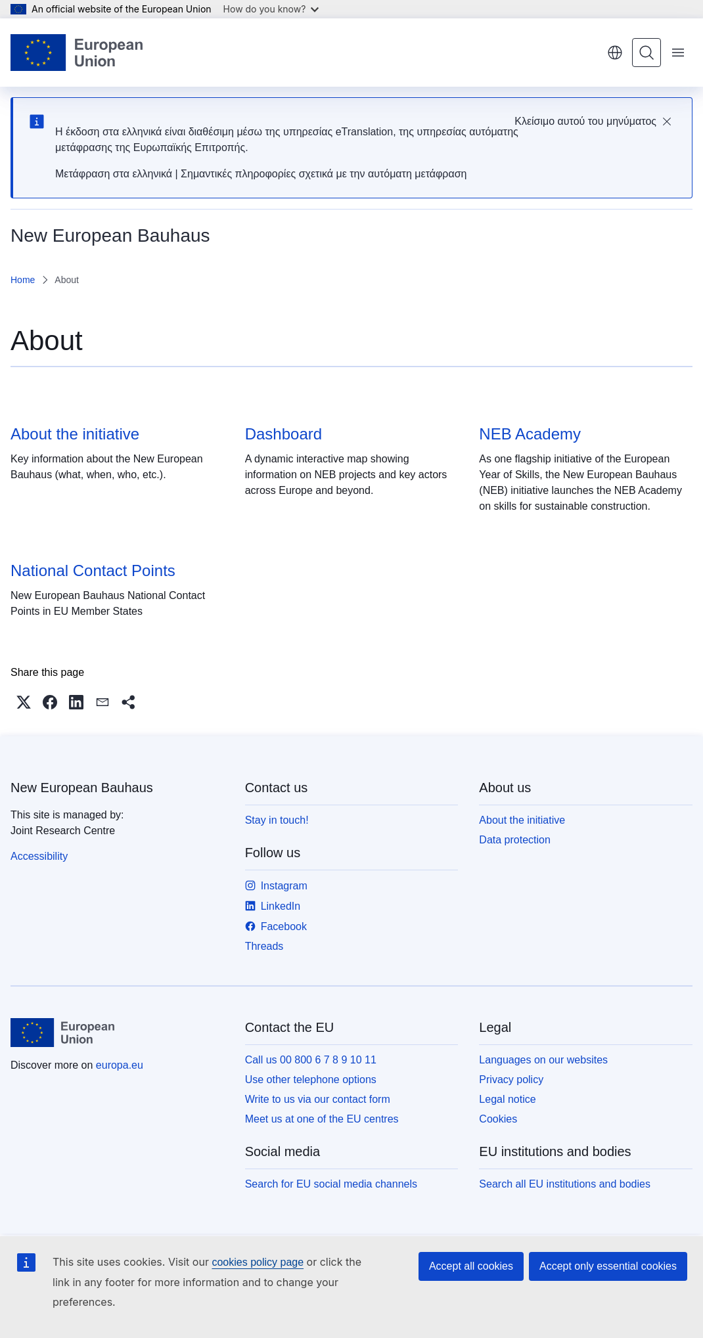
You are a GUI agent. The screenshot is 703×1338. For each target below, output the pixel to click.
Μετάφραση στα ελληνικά (113, 173)
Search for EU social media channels (331, 1184)
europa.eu (119, 1065)
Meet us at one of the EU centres (322, 1119)
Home (23, 280)
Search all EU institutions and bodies (564, 1184)
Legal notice (507, 1099)
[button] (23, 702)
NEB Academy (530, 434)
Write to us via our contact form (317, 1099)
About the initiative (75, 434)
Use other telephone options (310, 1079)
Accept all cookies (471, 1266)
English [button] (615, 52)
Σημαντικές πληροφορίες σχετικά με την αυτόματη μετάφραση (323, 173)
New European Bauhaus (82, 787)
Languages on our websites (543, 1059)
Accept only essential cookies (608, 1266)
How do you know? (271, 8)
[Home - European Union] (77, 52)
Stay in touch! (277, 820)
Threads (264, 946)
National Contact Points (93, 570)
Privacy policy (511, 1079)
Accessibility (39, 856)
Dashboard (283, 434)
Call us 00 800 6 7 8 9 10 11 (310, 1059)
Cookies (498, 1119)
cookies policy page (258, 1262)
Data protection (515, 839)
